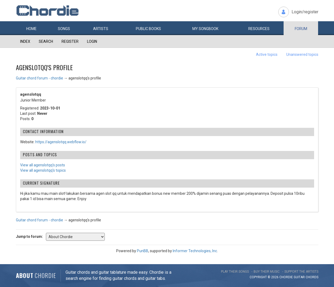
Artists (100, 29)
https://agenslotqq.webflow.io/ (60, 142)
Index (25, 41)
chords (312, 277)
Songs (64, 29)
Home (31, 29)
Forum (301, 29)
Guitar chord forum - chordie (39, 78)
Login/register (305, 11)
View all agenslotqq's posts (42, 165)
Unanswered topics (302, 54)
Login (92, 41)
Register (70, 41)
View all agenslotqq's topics (43, 170)
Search (46, 41)
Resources (259, 29)
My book (205, 29)
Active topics (266, 54)
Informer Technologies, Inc (195, 251)
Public (148, 29)
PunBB (142, 251)
